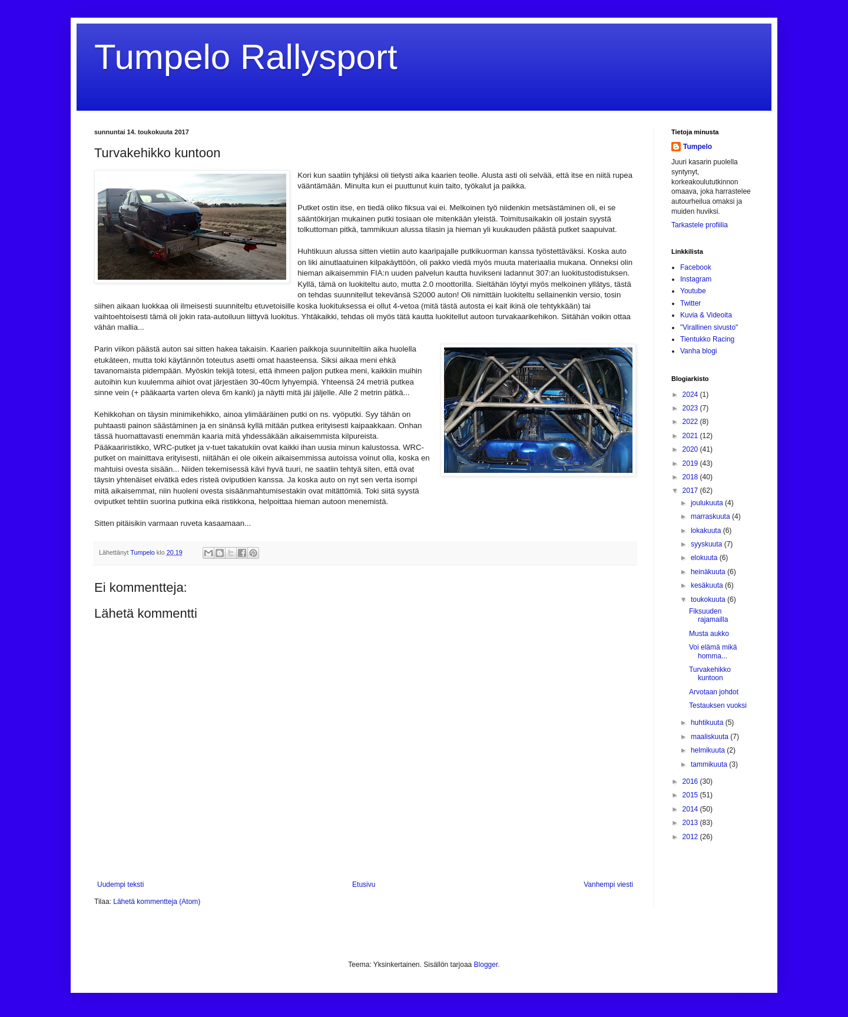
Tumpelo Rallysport (246, 57)
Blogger (486, 964)
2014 (691, 809)
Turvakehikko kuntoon (710, 673)
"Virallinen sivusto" (709, 327)
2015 (691, 795)
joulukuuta (708, 503)
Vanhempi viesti (608, 884)
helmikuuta (709, 750)
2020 (691, 449)
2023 (691, 408)
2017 (691, 490)
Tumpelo (143, 552)
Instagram (695, 279)
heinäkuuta (709, 572)
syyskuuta (707, 544)
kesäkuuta (708, 585)
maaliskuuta (710, 737)
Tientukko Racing (707, 339)
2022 (691, 422)
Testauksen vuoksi (718, 705)
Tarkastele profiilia (699, 225)
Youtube (693, 291)
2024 (691, 394)
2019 (691, 463)
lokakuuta (707, 530)
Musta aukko (709, 634)
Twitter (690, 303)
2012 (691, 837)
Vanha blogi (698, 351)
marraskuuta (711, 516)
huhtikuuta (708, 722)
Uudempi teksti (120, 884)
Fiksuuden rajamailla (708, 615)
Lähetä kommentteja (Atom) (156, 901)
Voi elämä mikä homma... (713, 651)
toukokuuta (709, 599)
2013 (691, 823)
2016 (691, 781)
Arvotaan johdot (713, 692)
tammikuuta (710, 764)
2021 (691, 436)
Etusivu (363, 884)
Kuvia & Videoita (706, 315)
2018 (691, 477)
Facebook (695, 267)
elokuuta (705, 558)
